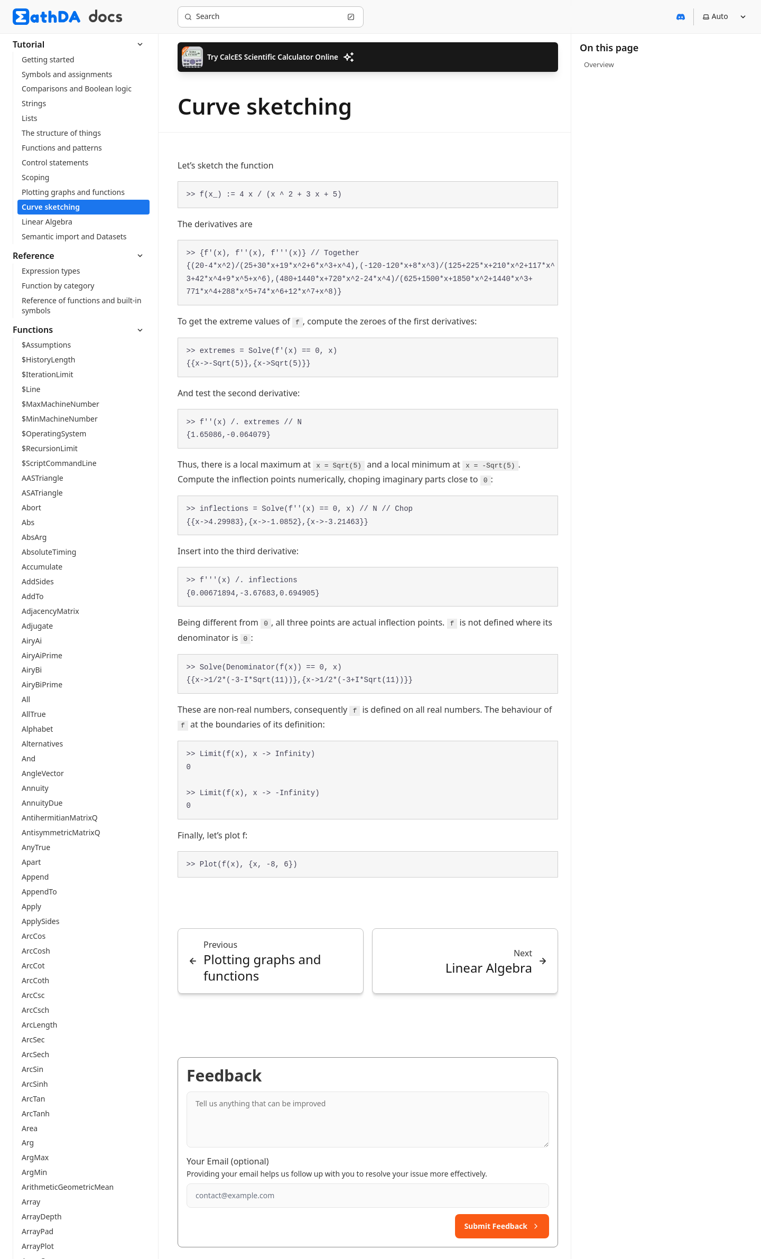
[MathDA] (46, 16)
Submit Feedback (502, 1226)
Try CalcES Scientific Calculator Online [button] (268, 57)
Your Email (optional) (228, 1161)
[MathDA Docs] (105, 17)
